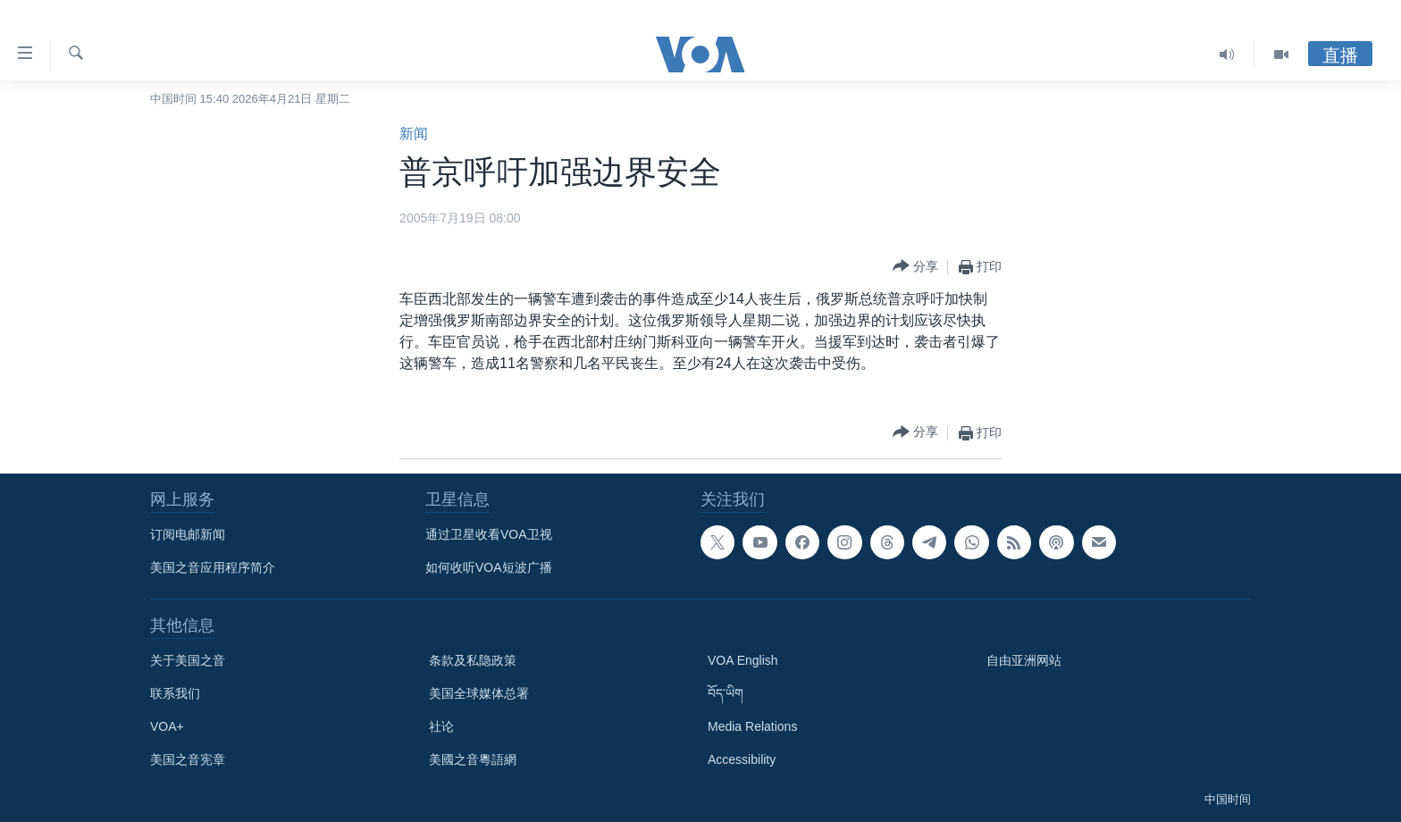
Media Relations (752, 726)
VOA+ (167, 726)
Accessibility (742, 759)
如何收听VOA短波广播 (488, 567)
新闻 (413, 133)
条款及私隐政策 (472, 660)
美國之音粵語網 (472, 759)
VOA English (743, 660)
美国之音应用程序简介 (212, 567)
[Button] (915, 267)
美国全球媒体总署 (479, 693)
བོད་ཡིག (725, 693)
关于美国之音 (187, 660)
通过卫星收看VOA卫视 (488, 534)
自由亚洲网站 (1023, 660)
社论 (441, 726)
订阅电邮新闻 (187, 534)
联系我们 (175, 693)
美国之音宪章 (187, 759)
